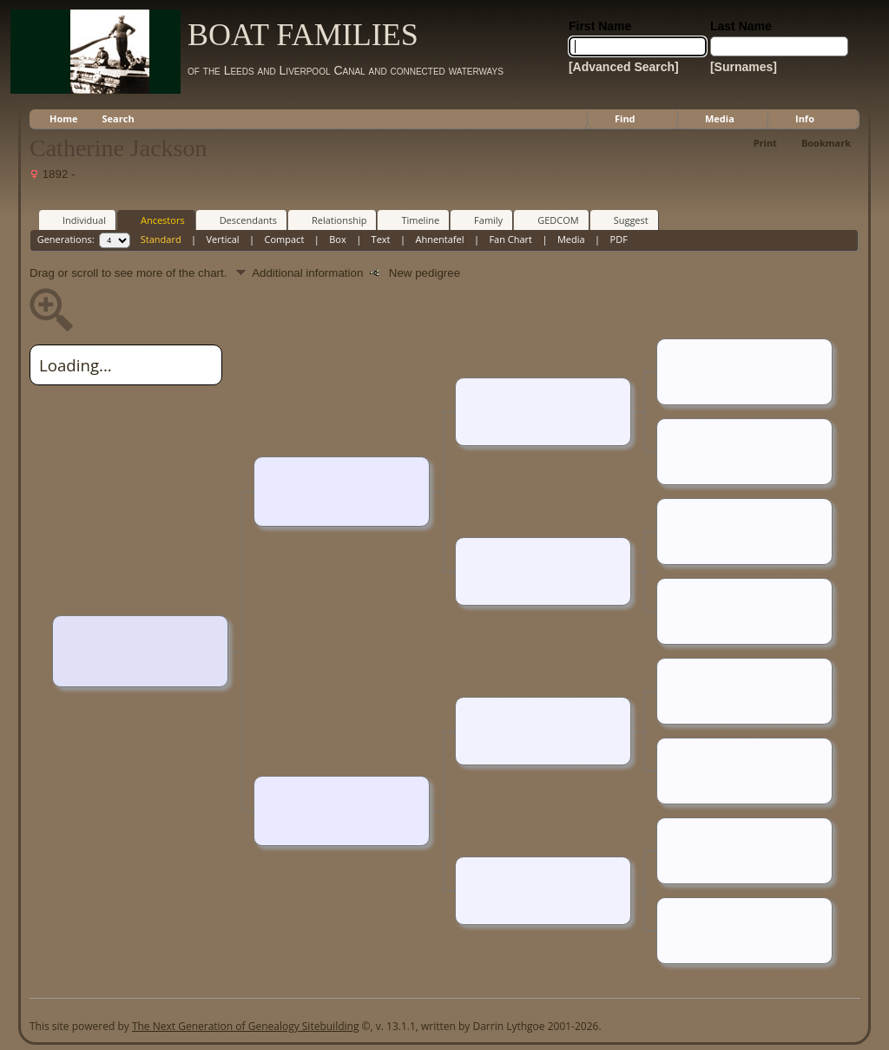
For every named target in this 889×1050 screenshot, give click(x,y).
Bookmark (826, 142)
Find (625, 118)
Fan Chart (510, 239)
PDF (619, 239)
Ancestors (155, 219)
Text (381, 239)
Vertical (223, 239)
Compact (285, 239)
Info (804, 118)
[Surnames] (743, 67)
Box (337, 239)
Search (118, 118)
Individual (76, 219)
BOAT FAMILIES (303, 34)
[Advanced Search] (624, 67)
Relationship (331, 219)
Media (719, 118)
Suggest (623, 219)
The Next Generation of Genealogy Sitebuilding (245, 1026)
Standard (161, 239)
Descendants (240, 219)
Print (765, 142)
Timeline (412, 219)
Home (63, 118)
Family (480, 219)
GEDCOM (550, 219)
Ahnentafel (439, 239)
